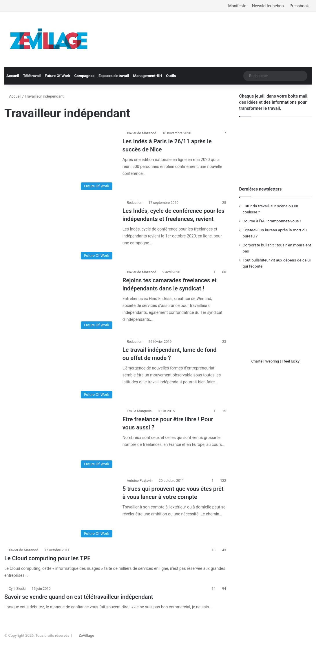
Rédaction (135, 203)
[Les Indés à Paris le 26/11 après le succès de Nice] (59, 161)
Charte (256, 361)
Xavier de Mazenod (141, 133)
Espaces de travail (113, 76)
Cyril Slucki (17, 589)
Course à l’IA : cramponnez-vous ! (272, 221)
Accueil (12, 76)
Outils (171, 76)
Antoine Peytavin (140, 481)
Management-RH (147, 76)
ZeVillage (86, 635)
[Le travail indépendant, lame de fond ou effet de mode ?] (59, 370)
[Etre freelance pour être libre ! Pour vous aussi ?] (59, 439)
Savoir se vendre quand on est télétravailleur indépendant (78, 596)
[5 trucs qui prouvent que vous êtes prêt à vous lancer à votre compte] (59, 509)
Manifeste (237, 5)
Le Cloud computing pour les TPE (47, 558)
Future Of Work (57, 76)
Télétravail (32, 76)
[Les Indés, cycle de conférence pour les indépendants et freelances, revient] (59, 231)
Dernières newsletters (260, 189)
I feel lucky (290, 361)
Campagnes (84, 76)
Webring (272, 361)
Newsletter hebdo (268, 5)
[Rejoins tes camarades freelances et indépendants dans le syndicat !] (59, 300)
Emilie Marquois (139, 411)
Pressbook (299, 5)
